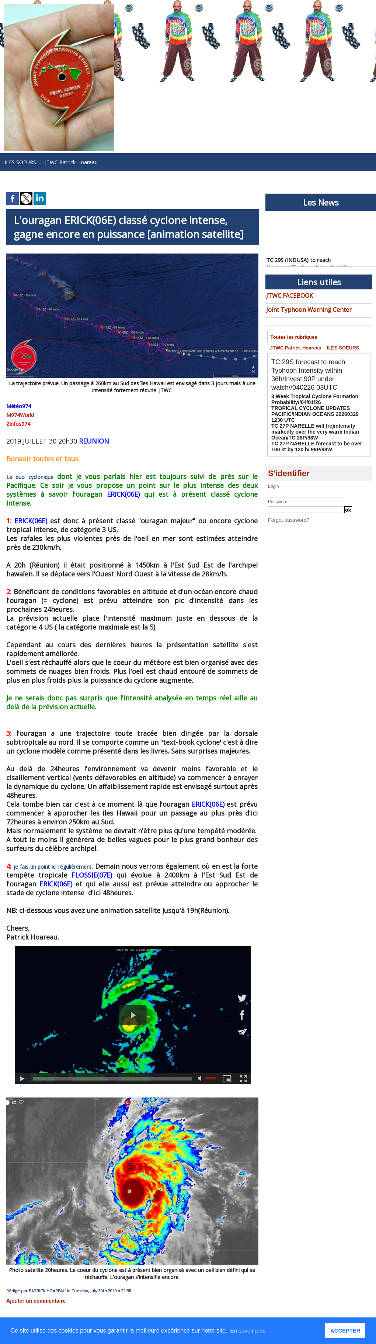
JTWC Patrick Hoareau (71, 162)
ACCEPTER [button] (346, 1331)
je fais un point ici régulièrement (50, 858)
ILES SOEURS (20, 162)
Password (278, 496)
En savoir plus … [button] (252, 1330)
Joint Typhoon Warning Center (302, 307)
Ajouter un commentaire (31, 1291)
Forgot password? (285, 514)
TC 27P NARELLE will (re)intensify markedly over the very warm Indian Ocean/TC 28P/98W (317, 429)
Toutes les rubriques (294, 335)
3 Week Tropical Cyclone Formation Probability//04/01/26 (308, 400)
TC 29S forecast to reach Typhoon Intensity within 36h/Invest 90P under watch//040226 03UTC (312, 376)
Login (273, 480)
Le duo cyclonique (25, 477)
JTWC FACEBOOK (287, 295)
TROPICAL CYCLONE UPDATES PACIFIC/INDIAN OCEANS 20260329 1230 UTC (314, 413)
